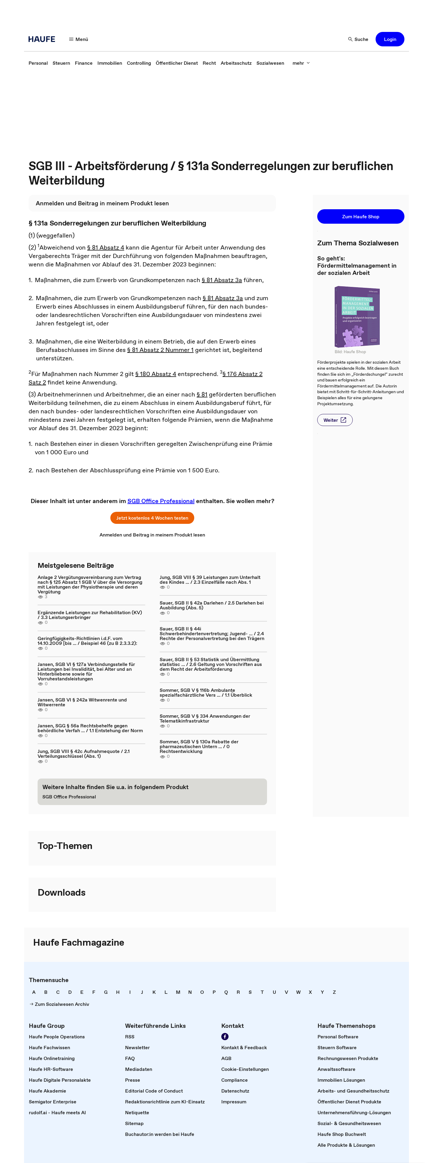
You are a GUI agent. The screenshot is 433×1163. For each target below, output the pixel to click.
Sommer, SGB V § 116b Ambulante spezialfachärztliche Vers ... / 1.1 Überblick (206, 692)
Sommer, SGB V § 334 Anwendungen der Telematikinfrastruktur (205, 718)
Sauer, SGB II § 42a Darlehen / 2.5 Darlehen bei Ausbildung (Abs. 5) (212, 605)
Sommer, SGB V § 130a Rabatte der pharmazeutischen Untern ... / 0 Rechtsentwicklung (199, 746)
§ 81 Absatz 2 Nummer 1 (160, 350)
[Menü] (79, 39)
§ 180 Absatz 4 (155, 374)
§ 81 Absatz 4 (105, 247)
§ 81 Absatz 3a (222, 280)
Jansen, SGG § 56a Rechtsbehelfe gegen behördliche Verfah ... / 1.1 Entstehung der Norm (90, 728)
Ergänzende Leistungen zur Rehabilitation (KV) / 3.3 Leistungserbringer (90, 615)
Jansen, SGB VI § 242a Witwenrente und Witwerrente (82, 702)
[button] (390, 39)
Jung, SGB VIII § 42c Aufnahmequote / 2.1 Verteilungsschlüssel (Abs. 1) (84, 753)
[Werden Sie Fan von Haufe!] (225, 1036)
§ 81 (202, 394)
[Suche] (358, 39)
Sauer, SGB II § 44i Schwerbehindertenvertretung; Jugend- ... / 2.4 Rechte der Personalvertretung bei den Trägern (212, 633)
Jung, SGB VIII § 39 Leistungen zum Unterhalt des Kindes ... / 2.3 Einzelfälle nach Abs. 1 (210, 579)
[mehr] (301, 63)
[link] (38, 63)
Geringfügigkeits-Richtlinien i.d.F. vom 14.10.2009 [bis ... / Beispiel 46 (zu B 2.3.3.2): (87, 640)
